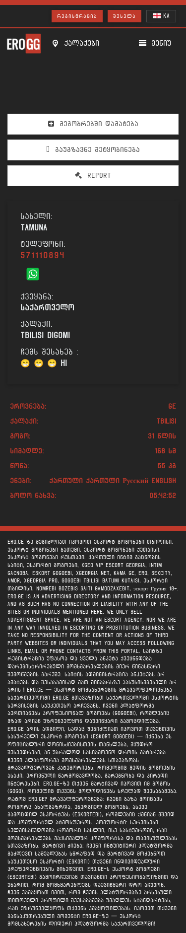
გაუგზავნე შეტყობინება (93, 149)
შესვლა (124, 16)
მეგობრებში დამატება (93, 123)
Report (93, 175)
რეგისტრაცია (77, 16)
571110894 (42, 255)
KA (161, 15)
